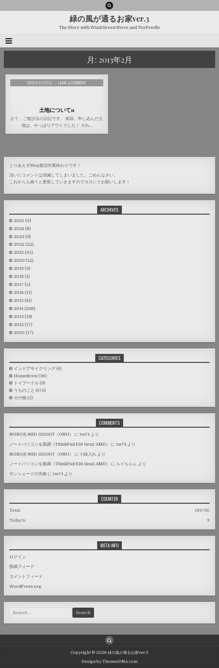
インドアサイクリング (34, 368)
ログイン (17, 556)
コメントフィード (26, 576)
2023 (22, 236)
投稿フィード (21, 566)
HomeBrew (26, 375)
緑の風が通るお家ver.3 (109, 18)
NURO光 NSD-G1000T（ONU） (41, 434)
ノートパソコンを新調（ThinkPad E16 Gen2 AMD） (59, 444)
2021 (23, 252)
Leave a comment (72, 83)
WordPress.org (25, 586)
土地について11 (56, 109)
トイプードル (26, 383)
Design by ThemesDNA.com (109, 661)
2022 (24, 244)
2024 (22, 228)
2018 (22, 276)
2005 (23, 332)
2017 (22, 284)
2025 (22, 220)
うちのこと (24, 390)
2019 (22, 268)
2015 (23, 300)
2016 (23, 292)
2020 (23, 260)
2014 (24, 308)
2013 (23, 316)
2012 (23, 324)
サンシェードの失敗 (28, 473)
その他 (20, 397)
